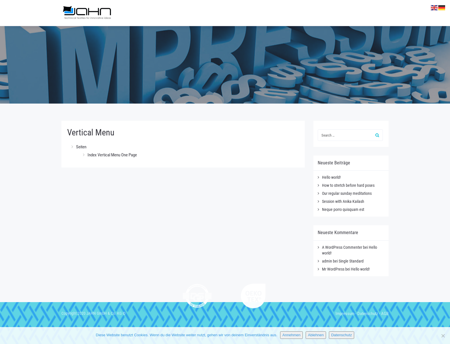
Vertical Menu (91, 132)
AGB (385, 313)
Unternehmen (185, 13)
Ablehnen (316, 335)
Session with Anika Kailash (343, 201)
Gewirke (219, 13)
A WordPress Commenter (342, 247)
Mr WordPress (333, 269)
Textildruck (330, 13)
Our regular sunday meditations (347, 193)
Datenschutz (367, 313)
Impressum (344, 313)
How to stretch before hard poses (348, 185)
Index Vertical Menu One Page (112, 155)
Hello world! (331, 177)
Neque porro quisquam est (343, 209)
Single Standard (351, 261)
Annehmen (291, 335)
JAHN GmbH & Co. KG (104, 313)
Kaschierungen (289, 13)
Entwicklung (368, 13)
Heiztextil (250, 13)
